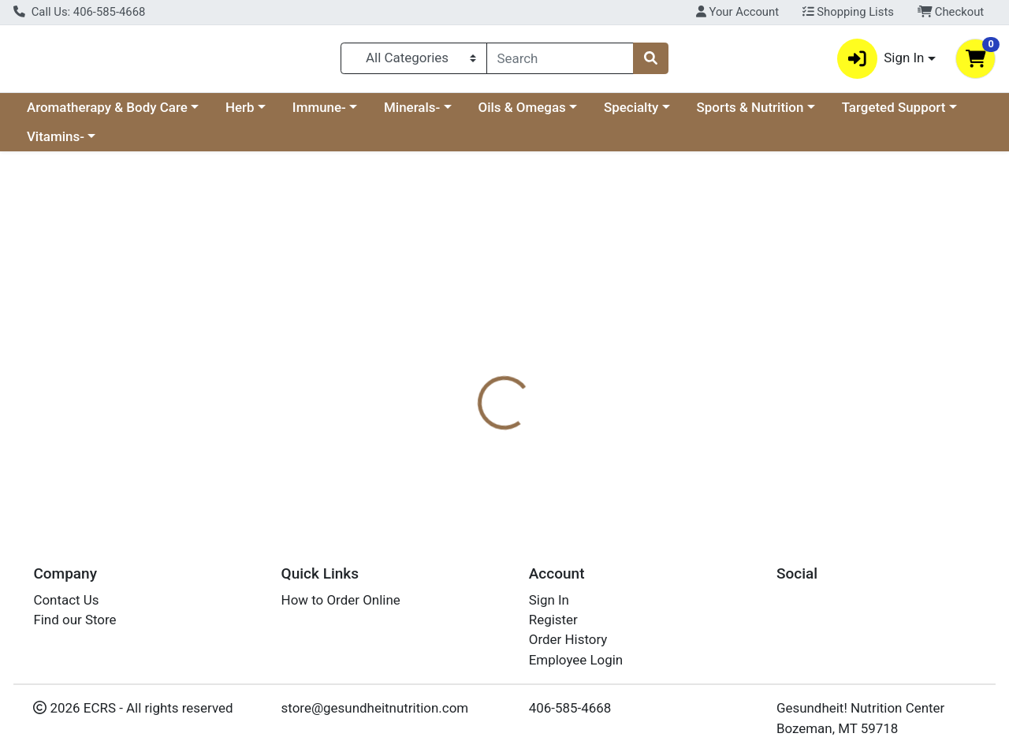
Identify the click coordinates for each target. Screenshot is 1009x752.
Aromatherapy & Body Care (107, 113)
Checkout (951, 12)
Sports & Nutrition (750, 113)
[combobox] (560, 61)
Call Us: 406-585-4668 (79, 12)
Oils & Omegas (522, 113)
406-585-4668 (570, 709)
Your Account (737, 12)
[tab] (464, 372)
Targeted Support (894, 113)
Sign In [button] (881, 62)
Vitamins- (55, 143)
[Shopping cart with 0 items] (975, 62)
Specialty (631, 113)
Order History (568, 640)
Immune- (319, 113)
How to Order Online (340, 600)
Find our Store (74, 619)
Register (553, 619)
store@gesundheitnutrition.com (375, 709)
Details (464, 372)
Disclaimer (539, 372)
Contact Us (66, 600)
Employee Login (576, 660)
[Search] (560, 61)
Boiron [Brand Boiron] (607, 435)
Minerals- (412, 113)
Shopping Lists (848, 12)
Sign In (549, 600)
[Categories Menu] (413, 61)
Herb (240, 113)
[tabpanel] (714, 450)
